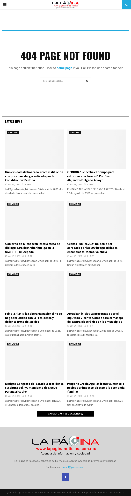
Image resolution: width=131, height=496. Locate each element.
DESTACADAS (13, 132)
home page (64, 68)
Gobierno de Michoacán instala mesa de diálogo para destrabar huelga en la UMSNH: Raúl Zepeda (32, 248)
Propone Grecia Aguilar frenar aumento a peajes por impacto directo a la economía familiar (96, 388)
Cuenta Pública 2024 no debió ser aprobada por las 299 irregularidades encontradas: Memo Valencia (92, 248)
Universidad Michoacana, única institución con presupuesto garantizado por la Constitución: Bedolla (34, 176)
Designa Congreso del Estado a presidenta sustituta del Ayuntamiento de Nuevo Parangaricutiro (34, 388)
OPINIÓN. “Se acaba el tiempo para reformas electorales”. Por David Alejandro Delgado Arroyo (90, 176)
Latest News (13, 121)
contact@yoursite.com (73, 467)
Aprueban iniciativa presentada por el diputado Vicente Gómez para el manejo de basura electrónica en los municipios (95, 317)
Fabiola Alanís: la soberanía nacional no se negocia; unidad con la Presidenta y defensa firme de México (33, 317)
